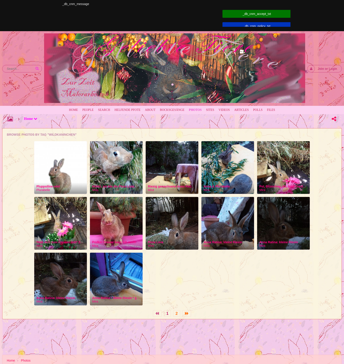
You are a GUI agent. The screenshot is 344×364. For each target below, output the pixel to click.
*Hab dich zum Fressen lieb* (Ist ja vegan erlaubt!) (72, 242)
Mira (95, 190)
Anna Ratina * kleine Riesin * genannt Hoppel (125, 298)
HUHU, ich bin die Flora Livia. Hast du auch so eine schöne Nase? (140, 186)
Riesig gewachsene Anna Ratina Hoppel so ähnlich (185, 186)
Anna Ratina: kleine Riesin (223, 242)
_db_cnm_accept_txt (257, 14)
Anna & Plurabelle (217, 186)
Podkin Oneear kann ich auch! (114, 242)
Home (30, 119)
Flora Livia (155, 242)
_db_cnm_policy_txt (257, 26)
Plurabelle (43, 190)
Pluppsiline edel (48, 186)
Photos (25, 360)
